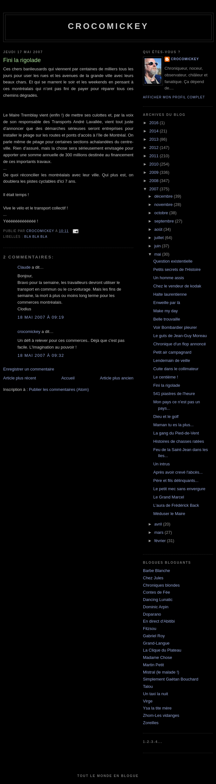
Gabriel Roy (154, 635)
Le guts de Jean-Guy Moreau (179, 335)
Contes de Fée (156, 592)
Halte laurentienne (170, 294)
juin (158, 246)
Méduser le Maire (169, 513)
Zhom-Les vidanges (161, 715)
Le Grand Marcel (168, 497)
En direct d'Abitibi (159, 621)
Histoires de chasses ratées (178, 441)
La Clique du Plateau (162, 650)
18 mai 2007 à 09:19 (40, 317)
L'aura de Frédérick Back (176, 505)
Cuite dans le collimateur (175, 368)
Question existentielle (172, 261)
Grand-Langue (156, 643)
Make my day (165, 310)
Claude (23, 267)
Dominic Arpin (155, 606)
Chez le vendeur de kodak (177, 286)
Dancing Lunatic (157, 599)
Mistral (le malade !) (161, 672)
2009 (154, 172)
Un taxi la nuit (155, 693)
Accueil (68, 378)
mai (158, 254)
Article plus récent (19, 378)
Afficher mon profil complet (174, 97)
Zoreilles (151, 722)
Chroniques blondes (161, 585)
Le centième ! (165, 377)
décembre (164, 196)
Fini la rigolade (166, 385)
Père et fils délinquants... (175, 480)
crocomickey (108, 26)
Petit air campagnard (172, 352)
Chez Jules (153, 578)
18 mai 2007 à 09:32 (40, 355)
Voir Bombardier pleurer (175, 327)
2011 (154, 155)
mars (159, 532)
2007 (154, 189)
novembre (164, 204)
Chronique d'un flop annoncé (179, 344)
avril (158, 524)
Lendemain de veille (171, 360)
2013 (154, 139)
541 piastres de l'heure (174, 393)
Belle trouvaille (166, 319)
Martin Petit (153, 664)
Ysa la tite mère (157, 708)
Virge (147, 701)
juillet (159, 237)
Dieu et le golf (166, 416)
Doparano (152, 614)
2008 (154, 180)
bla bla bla (35, 236)
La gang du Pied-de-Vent (176, 433)
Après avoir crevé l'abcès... (178, 472)
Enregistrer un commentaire (28, 369)
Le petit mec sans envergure (179, 488)
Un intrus (161, 464)
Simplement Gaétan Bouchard (170, 679)
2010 (154, 164)
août (159, 229)
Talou (148, 686)
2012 (154, 147)
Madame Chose (157, 657)
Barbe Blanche (156, 570)
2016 (154, 122)
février (160, 540)
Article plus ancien (117, 378)
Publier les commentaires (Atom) (59, 389)
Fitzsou (149, 628)
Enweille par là (166, 302)
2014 (154, 131)
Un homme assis (168, 277)
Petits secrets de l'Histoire (176, 269)
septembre (164, 221)
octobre (161, 212)
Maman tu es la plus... (173, 424)
